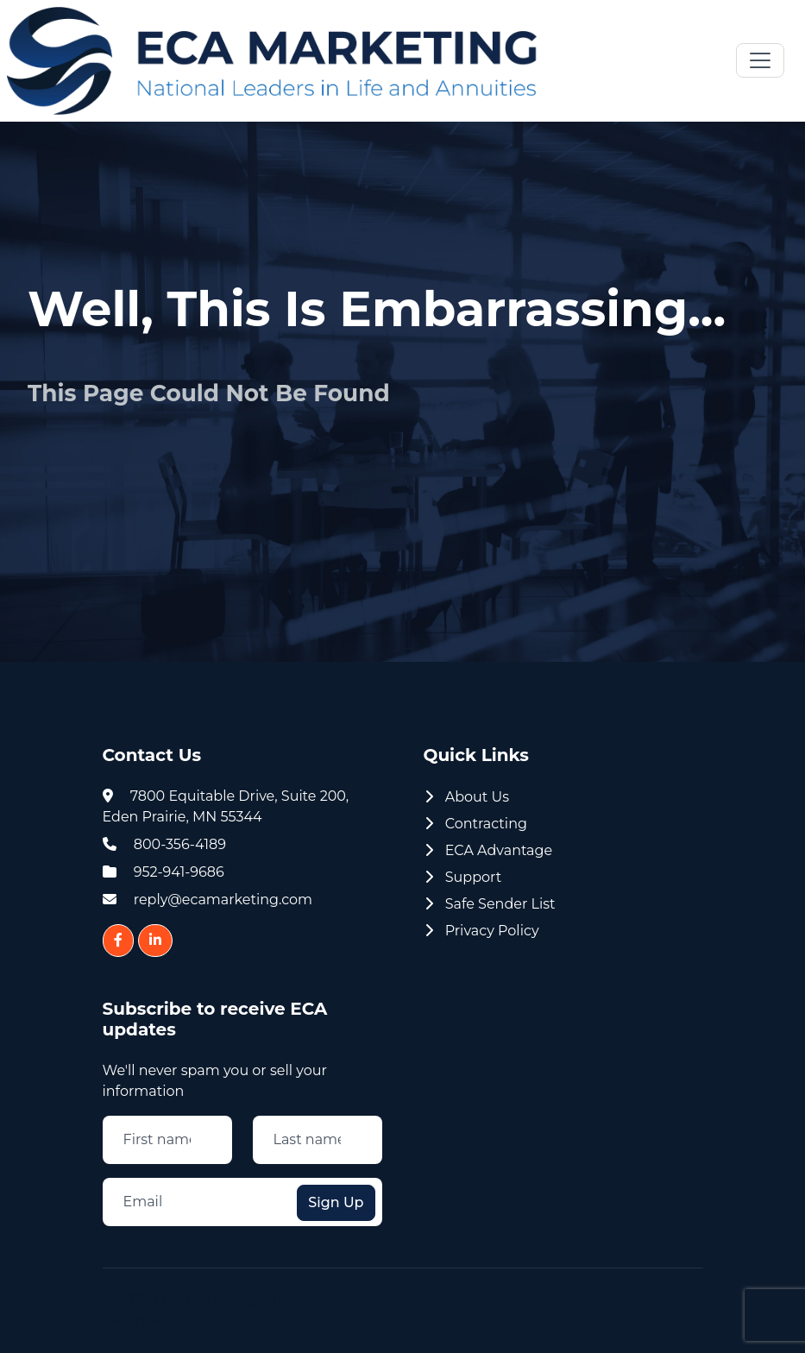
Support (463, 877)
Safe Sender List (490, 904)
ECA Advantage (489, 850)
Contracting (476, 823)
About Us (467, 797)
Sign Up (335, 1202)
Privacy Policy (482, 930)
